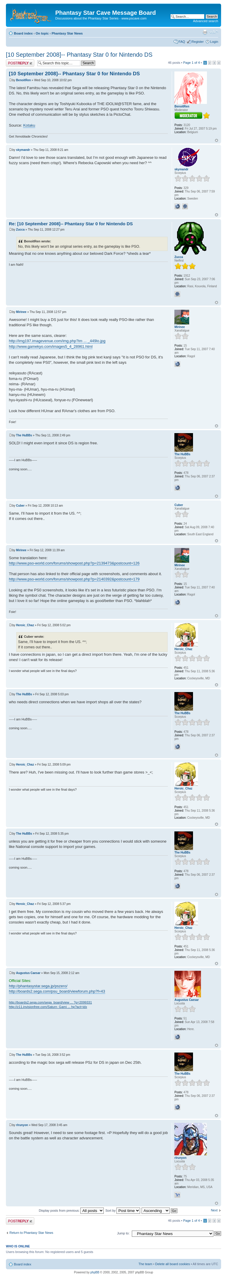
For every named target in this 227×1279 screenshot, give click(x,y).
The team (145, 1264)
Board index (23, 33)
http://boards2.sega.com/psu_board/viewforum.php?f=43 (57, 991)
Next (214, 1210)
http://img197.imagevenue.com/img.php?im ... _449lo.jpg (57, 341)
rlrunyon (22, 1125)
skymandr (23, 149)
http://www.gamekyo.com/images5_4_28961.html (51, 346)
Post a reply (20, 63)
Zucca (20, 229)
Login (214, 41)
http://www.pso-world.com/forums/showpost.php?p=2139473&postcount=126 (74, 563)
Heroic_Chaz (25, 625)
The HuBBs (24, 435)
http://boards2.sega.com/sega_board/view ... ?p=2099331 (50, 1002)
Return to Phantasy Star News (31, 1232)
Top (216, 140)
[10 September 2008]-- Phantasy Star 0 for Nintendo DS (79, 54)
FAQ (182, 41)
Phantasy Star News (67, 33)
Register (198, 41)
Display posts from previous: (71, 1210)
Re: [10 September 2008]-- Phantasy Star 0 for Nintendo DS (71, 223)
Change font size (214, 32)
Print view (205, 32)
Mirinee (21, 312)
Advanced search (205, 21)
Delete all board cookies (172, 1264)
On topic (42, 33)
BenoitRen (23, 80)
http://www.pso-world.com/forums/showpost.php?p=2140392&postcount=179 (74, 579)
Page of (191, 62)
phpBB (94, 1272)
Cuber (20, 505)
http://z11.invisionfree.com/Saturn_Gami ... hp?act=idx (48, 1007)
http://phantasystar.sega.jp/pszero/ (38, 986)
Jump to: (123, 1233)
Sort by (122, 1210)
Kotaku (29, 125)
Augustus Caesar (28, 973)
